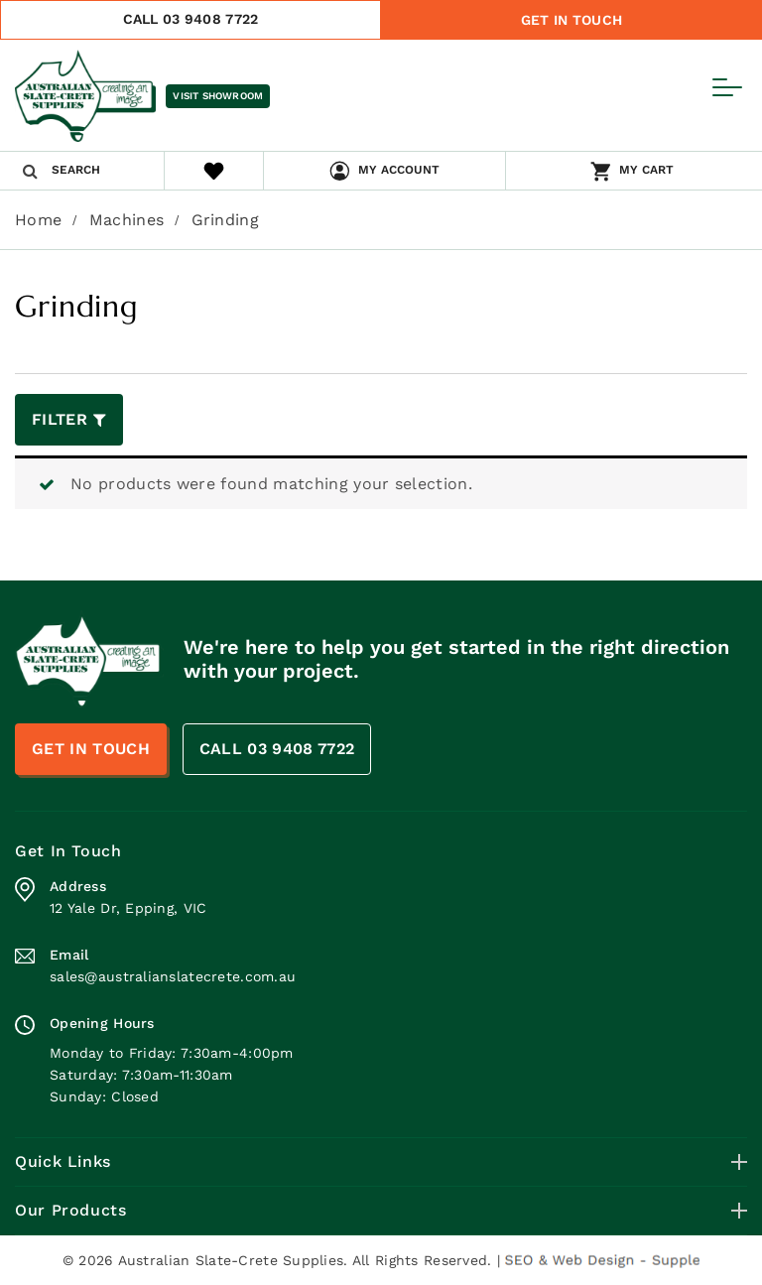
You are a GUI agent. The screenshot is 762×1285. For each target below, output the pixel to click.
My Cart (646, 170)
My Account (399, 170)
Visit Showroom (218, 95)
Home (38, 219)
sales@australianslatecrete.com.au (173, 976)
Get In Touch (571, 20)
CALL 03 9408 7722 (191, 19)
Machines (127, 219)
